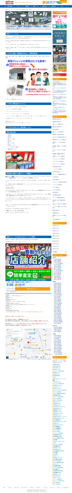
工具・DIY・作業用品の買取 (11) (59, 137)
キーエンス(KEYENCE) (58, 467)
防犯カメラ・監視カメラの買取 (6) (59, 203)
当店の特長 (9, 6)
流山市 (39, 56)
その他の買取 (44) (56, 219)
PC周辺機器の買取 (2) (57, 166)
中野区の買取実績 (57, 310)
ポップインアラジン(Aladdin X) (60, 390)
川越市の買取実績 (57, 277)
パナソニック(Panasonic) (59, 480)
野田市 (43, 56)
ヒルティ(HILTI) (57, 431)
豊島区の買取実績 (57, 311)
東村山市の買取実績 (58, 318)
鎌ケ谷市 (47, 56)
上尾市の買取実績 (57, 274)
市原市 (23, 56)
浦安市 (31, 56)
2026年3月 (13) (56, 228)
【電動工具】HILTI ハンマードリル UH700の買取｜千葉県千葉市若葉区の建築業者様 (59, 104)
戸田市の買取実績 (57, 262)
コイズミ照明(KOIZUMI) (58, 438)
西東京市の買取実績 (58, 320)
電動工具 (9, 141)
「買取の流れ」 (14, 99)
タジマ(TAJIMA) (57, 429)
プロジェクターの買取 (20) (58, 161)
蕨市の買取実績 (57, 276)
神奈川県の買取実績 (58, 327)
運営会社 (53, 487)
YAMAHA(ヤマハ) (57, 381)
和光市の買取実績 (57, 264)
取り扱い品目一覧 (26, 487)
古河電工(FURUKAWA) (58, 470)
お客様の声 (53, 6)
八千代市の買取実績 (58, 354)
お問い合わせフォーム (42, 285)
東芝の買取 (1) (55, 192)
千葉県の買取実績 (57, 335)
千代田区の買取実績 (58, 313)
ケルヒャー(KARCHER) (58, 396)
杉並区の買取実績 (57, 299)
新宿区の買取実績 (57, 287)
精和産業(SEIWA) (57, 395)
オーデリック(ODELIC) (58, 444)
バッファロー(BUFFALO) (59, 383)
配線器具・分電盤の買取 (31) (58, 134)
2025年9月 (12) (56, 243)
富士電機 (55, 452)
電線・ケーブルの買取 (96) (58, 131)
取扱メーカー (36, 6)
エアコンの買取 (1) (56, 189)
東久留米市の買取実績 (58, 321)
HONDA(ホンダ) (57, 403)
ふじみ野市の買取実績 (58, 270)
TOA (55, 377)
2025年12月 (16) (56, 235)
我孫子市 (36, 56)
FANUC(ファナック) (58, 457)
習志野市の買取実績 (58, 345)
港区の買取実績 (57, 307)
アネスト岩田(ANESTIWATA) (59, 393)
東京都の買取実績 (57, 283)
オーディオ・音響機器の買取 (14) (59, 174)
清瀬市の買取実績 (57, 323)
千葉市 (13, 56)
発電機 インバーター (12, 145)
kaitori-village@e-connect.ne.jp (12, 307)
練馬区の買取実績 (57, 284)
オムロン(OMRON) (57, 460)
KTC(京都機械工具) (57, 428)
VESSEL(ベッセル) (57, 411)
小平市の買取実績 (57, 317)
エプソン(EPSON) (57, 391)
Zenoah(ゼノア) (57, 367)
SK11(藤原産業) (57, 426)
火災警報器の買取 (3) (57, 195)
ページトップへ (65, 490)
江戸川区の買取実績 (58, 294)
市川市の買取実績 (57, 341)
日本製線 (55, 439)
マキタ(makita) (57, 482)
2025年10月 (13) (56, 241)
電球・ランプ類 (11, 143)
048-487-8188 (19, 285)
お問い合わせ (63, 1)
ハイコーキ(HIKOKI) (58, 479)
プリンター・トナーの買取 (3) (59, 158)
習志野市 (28, 56)
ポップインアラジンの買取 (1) (59, 164)
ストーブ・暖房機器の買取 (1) (59, 197)
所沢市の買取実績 (57, 269)
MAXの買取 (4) (56, 129)
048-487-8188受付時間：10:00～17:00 (50, 2)
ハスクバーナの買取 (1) (57, 184)
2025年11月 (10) (56, 238)
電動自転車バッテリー (12, 149)
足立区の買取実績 (57, 304)
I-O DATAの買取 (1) (56, 171)
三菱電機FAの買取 (58, 82)
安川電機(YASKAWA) (58, 459)
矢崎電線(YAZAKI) (57, 472)
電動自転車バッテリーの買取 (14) (59, 139)
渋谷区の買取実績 (57, 300)
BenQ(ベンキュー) (57, 388)
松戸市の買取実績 (57, 337)
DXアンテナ (56, 464)
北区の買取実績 (57, 297)
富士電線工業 (56, 469)
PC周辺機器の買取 (60, 107)
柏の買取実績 (56, 338)
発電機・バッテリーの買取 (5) (59, 156)
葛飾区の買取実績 (57, 291)
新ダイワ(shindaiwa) (58, 400)
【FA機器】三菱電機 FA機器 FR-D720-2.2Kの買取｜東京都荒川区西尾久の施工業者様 (59, 84)
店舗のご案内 (19, 487)
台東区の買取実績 (57, 301)
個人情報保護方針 (60, 487)
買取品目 (27, 6)
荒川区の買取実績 (57, 296)
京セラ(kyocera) (57, 366)
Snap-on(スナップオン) (58, 424)
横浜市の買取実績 (57, 331)
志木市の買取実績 (57, 266)
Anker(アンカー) (57, 386)
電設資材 (9, 135)
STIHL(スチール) (57, 369)
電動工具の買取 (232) (57, 126)
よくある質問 (43, 487)
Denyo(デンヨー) (57, 401)
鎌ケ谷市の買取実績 (58, 352)
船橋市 (20, 56)
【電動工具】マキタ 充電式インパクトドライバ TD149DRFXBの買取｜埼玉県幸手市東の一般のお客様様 (60, 97)
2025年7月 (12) (56, 248)
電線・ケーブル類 (11, 139)
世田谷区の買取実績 (58, 303)
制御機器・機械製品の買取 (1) (59, 153)
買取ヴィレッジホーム (9, 9)
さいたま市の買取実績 (58, 263)
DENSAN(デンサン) (58, 408)
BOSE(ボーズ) (57, 372)
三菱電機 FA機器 (57, 465)
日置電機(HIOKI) (57, 446)
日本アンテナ (56, 455)
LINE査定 (63, 3)
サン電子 (55, 454)
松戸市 (6, 56)
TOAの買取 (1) (55, 176)
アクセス (18, 6)
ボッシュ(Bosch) (57, 484)
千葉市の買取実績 (57, 340)
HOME (10, 487)
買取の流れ (44, 6)
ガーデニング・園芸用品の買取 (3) (59, 182)
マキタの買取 (59, 94)
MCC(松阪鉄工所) (57, 419)
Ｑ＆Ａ (62, 6)
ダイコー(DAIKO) (57, 398)
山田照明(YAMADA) (58, 436)
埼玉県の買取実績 (57, 259)
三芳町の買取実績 (57, 272)
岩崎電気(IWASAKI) (58, 434)
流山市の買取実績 (57, 349)
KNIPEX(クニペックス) (58, 413)
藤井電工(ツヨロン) (57, 410)
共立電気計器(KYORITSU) (59, 451)
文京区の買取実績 (57, 308)
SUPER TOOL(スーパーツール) (60, 416)
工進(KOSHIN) (57, 364)
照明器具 (9, 137)
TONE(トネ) (56, 423)
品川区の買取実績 (57, 289)
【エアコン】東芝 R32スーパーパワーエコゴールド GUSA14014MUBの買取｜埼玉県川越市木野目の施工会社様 (59, 91)
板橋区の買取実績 (57, 286)
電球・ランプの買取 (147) (58, 124)
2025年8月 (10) (56, 246)
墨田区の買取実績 (57, 316)
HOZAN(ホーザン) (57, 414)
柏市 (10, 56)
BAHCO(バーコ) (57, 474)
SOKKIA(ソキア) (57, 447)
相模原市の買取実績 (58, 328)
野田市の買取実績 (57, 351)
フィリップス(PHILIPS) (58, 433)
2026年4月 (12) (56, 225)
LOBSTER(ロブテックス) (59, 418)
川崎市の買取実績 (57, 330)
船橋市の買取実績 (57, 342)
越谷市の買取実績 (57, 279)
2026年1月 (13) (56, 233)
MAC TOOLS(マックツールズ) (60, 421)
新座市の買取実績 (57, 267)
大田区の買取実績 (57, 293)
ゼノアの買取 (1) (56, 187)
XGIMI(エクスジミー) (58, 385)
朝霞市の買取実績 (57, 260)
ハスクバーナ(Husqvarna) (59, 371)
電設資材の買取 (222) (57, 121)
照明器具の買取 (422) (57, 119)
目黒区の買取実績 (57, 306)
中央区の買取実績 (57, 314)
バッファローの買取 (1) (57, 169)
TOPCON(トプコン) (58, 449)
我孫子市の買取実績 (58, 348)
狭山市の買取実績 (57, 273)
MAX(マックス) (57, 477)
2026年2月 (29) (56, 230)
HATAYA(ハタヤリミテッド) (59, 406)
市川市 (16, 56)
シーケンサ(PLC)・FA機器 (13, 147)
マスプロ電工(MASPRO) (59, 462)
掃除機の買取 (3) (56, 212)
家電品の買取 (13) (56, 210)
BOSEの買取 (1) (56, 179)
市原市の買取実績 (57, 344)
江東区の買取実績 (57, 290)
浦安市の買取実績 (57, 347)
